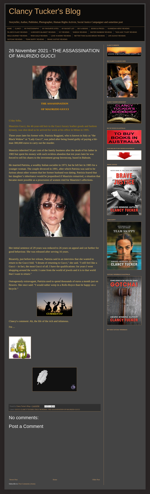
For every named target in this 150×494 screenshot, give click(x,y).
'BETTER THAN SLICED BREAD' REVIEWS (89, 36)
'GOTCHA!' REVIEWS (14, 39)
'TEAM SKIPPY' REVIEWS (35, 39)
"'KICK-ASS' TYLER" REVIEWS (126, 32)
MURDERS (43, 409)
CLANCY (18, 28)
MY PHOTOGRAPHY (31, 28)
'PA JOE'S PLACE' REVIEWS (17, 32)
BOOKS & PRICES (97, 28)
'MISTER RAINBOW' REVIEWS (101, 32)
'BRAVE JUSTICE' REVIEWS (57, 39)
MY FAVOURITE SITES (50, 28)
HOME (9, 28)
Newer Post (13, 480)
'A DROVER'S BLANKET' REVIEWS (43, 32)
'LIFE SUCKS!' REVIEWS (117, 36)
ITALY (37, 409)
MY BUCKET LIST (68, 28)
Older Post (96, 480)
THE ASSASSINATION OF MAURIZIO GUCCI (64, 409)
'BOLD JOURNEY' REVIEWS (17, 36)
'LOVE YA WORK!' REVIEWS (61, 36)
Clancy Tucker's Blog (45, 11)
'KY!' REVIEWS (64, 32)
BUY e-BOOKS (83, 28)
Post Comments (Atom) (27, 484)
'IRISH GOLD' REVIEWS (39, 36)
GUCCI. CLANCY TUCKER (24, 409)
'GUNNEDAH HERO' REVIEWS (118, 28)
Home (55, 480)
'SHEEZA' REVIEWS (80, 32)
